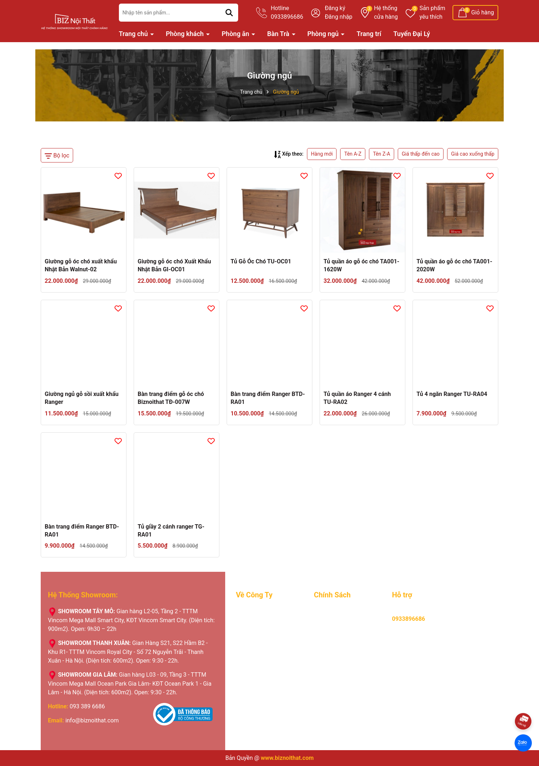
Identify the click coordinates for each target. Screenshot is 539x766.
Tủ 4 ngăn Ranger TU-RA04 (451, 394)
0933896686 (408, 618)
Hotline (287, 13)
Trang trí (369, 33)
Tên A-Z (352, 154)
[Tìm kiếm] (229, 13)
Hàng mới (322, 154)
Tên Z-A (381, 154)
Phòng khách (185, 33)
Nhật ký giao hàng (259, 653)
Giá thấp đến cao (421, 154)
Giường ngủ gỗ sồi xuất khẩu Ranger (82, 398)
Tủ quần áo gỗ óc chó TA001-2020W (454, 265)
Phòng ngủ (323, 33)
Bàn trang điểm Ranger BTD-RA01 (268, 398)
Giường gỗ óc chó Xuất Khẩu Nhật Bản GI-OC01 (174, 265)
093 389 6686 (87, 706)
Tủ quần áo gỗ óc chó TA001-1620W (361, 265)
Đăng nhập (338, 16)
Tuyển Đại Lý (411, 33)
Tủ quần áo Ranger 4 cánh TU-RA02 (357, 398)
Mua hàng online (335, 611)
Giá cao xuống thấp (472, 154)
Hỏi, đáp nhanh (333, 663)
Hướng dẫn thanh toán (342, 621)
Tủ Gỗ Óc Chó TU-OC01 (261, 261)
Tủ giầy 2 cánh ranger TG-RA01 (171, 530)
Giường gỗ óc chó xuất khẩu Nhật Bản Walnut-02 (81, 265)
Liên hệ (245, 674)
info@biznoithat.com (92, 720)
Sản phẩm (432, 13)
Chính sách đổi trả (337, 653)
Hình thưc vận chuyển (341, 642)
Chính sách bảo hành (341, 632)
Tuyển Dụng (251, 621)
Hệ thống (386, 13)
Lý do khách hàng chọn (265, 632)
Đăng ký (335, 8)
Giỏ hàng (482, 12)
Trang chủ (134, 33)
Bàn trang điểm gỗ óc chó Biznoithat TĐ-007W (171, 398)
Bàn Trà (279, 33)
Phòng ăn (236, 33)
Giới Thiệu (249, 611)
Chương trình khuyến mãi (268, 642)
